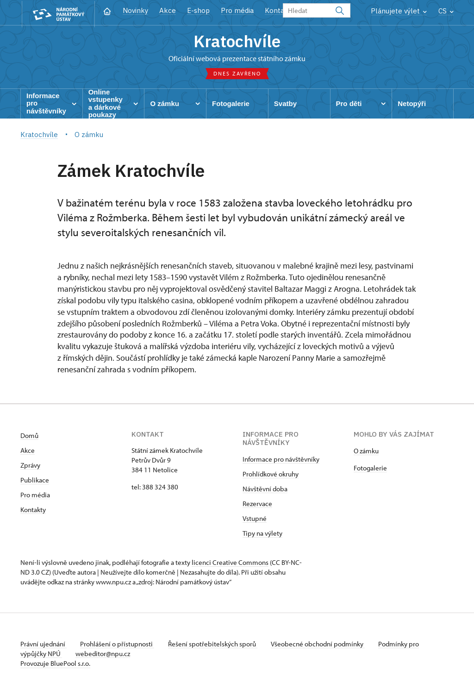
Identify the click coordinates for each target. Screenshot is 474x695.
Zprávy (30, 466)
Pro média (237, 10)
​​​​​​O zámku (366, 451)
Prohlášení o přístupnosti (118, 644)
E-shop (198, 10)
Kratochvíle (237, 42)
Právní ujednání (43, 644)
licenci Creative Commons (230, 563)
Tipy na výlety (262, 534)
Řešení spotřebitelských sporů (215, 644)
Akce (167, 10)
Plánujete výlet (399, 10)
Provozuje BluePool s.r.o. (55, 664)
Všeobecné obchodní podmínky (321, 644)
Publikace (34, 480)
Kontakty (33, 510)
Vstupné (255, 519)
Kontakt (278, 10)
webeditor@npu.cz (104, 654)
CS (446, 10)
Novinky (135, 10)
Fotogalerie (370, 468)
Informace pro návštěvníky (281, 460)
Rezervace (257, 504)
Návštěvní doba (265, 489)
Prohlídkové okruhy (271, 474)
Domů (29, 436)
